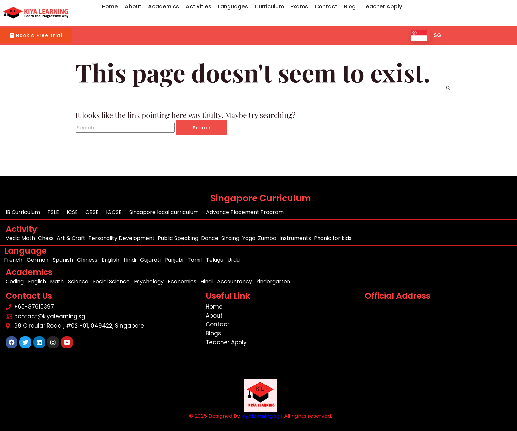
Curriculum (269, 6)
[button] (36, 35)
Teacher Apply (382, 6)
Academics (163, 6)
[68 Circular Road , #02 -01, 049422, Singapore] (439, 342)
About (133, 6)
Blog (350, 6)
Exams (299, 6)
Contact (326, 6)
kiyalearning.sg (260, 416)
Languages (233, 6)
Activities (198, 6)
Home (110, 6)
